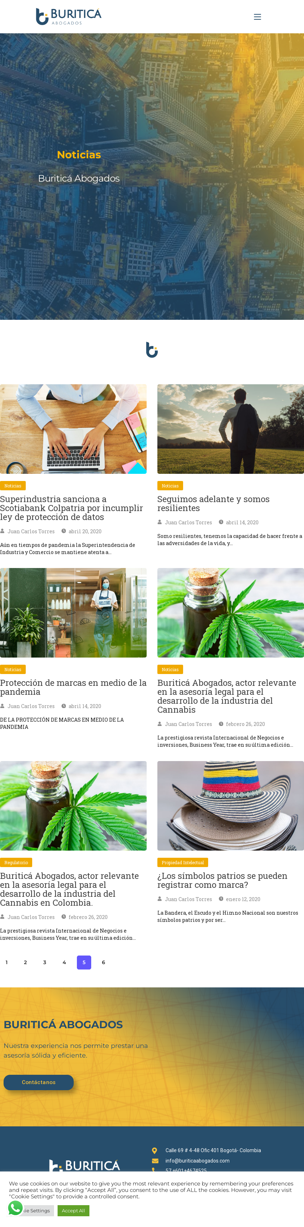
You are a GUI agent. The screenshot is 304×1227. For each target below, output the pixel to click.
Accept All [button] (73, 1210)
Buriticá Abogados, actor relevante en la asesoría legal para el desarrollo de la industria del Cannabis (226, 696)
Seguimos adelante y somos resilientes (213, 503)
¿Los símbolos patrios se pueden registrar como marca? (222, 880)
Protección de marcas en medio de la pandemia (73, 687)
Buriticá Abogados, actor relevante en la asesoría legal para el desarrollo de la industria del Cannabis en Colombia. (69, 889)
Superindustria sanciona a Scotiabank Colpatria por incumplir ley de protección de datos (71, 508)
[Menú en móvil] (257, 16)
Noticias (12, 486)
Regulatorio (16, 862)
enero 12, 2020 (240, 899)
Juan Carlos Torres (27, 531)
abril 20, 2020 (82, 531)
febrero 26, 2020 (242, 724)
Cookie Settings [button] (31, 1210)
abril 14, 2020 (239, 522)
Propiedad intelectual (183, 862)
